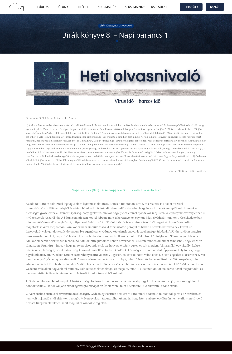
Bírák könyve (106, 28)
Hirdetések (191, 8)
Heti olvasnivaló (123, 28)
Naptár (214, 8)
